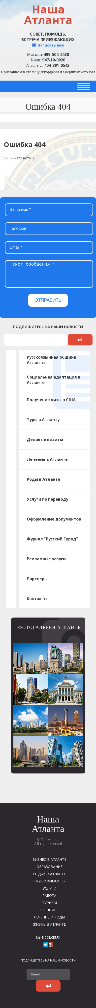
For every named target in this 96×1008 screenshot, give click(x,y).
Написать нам (51, 45)
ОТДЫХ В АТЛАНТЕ (49, 873)
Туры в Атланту (43, 419)
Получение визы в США (51, 399)
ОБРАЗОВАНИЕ (49, 866)
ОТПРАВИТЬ (48, 300)
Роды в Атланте (43, 479)
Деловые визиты (45, 439)
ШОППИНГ (49, 910)
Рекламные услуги (46, 559)
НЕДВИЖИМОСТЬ (49, 881)
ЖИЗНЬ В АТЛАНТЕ (49, 924)
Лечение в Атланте (47, 459)
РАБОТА (49, 895)
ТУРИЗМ (49, 902)
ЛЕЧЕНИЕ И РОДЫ (49, 917)
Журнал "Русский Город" (52, 539)
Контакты (37, 598)
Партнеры (37, 578)
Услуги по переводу (47, 499)
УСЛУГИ (49, 888)
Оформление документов (54, 519)
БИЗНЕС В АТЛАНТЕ (49, 859)
